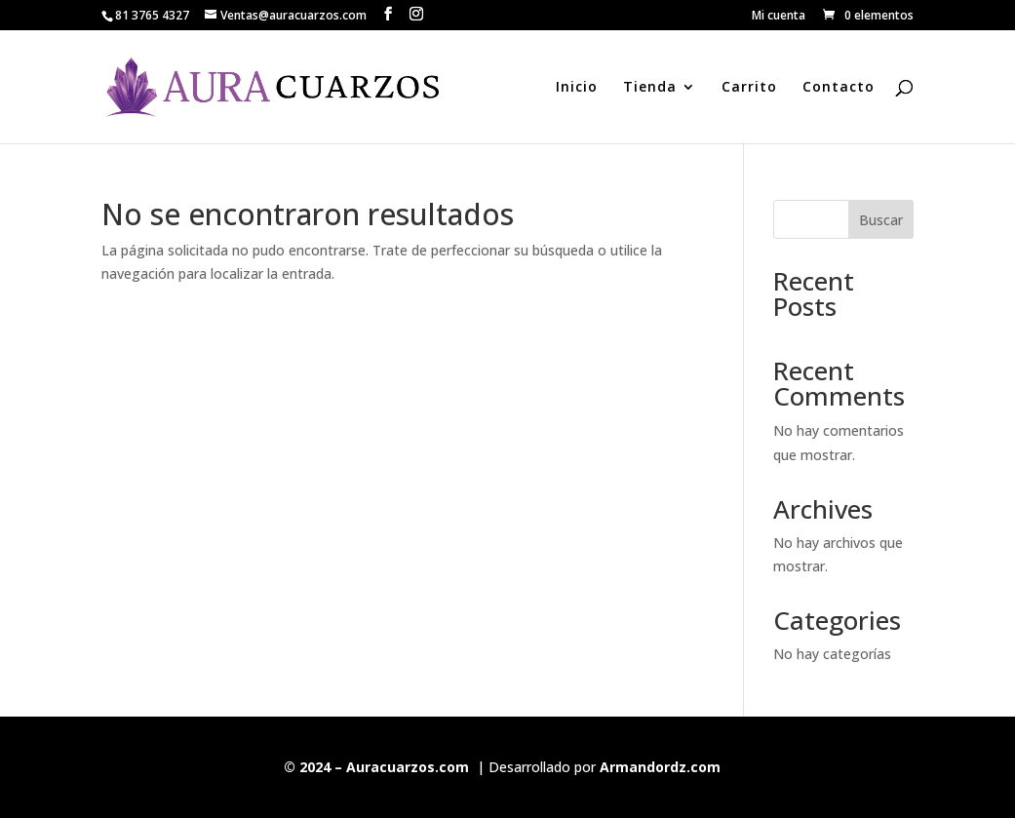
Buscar (881, 220)
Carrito (749, 88)
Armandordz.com (660, 767)
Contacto (838, 88)
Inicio (577, 88)
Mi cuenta (778, 16)
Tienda (650, 88)
